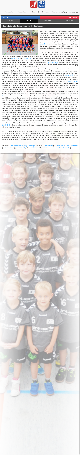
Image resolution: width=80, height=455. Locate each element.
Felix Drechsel (73, 81)
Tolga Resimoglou (30, 146)
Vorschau (11, 21)
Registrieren (74, 12)
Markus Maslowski (72, 146)
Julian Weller (6, 96)
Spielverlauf (68, 21)
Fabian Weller (9, 148)
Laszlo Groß (15, 58)
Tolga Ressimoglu (52, 62)
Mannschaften (10, 12)
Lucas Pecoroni (34, 148)
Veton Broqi (44, 44)
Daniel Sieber (60, 146)
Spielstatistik (48, 21)
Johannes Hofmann (16, 146)
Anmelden (64, 12)
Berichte (28, 21)
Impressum (56, 12)
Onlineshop (45, 12)
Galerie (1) (35, 12)
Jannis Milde (27, 58)
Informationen (23, 12)
